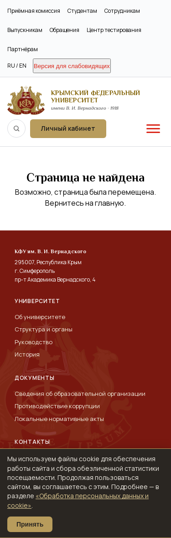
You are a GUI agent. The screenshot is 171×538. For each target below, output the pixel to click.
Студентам (82, 11)
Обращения (64, 30)
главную (109, 203)
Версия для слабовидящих (72, 66)
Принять (29, 524)
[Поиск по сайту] (16, 128)
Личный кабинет (68, 128)
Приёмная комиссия (33, 11)
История (27, 354)
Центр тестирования (114, 30)
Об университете (40, 317)
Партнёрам (22, 49)
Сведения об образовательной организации (80, 393)
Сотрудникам (122, 11)
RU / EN (16, 65)
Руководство (33, 342)
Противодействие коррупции (57, 406)
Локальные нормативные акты (59, 419)
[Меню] (153, 128)
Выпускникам (24, 30)
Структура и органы (44, 329)
